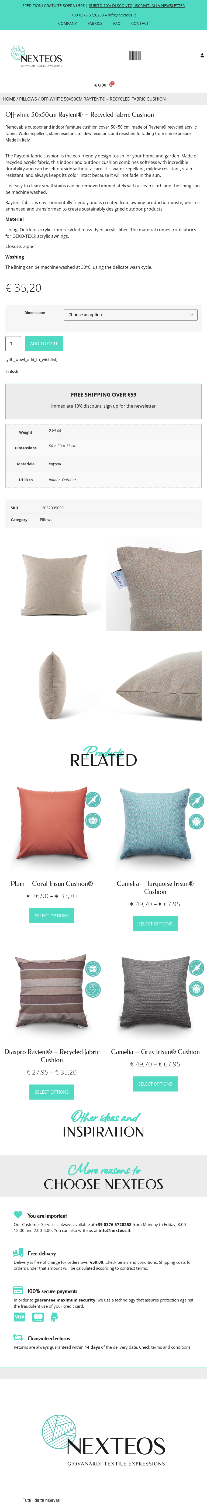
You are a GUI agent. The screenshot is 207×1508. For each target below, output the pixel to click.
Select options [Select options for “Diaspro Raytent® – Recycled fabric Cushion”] (52, 1092)
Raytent (55, 463)
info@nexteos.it (122, 15)
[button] (135, 56)
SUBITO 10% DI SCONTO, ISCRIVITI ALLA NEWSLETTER (137, 5)
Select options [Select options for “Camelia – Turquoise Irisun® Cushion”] (155, 924)
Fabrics (95, 23)
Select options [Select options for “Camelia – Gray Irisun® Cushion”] (155, 1084)
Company (67, 23)
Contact (140, 23)
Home (9, 99)
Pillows (28, 99)
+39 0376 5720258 (87, 15)
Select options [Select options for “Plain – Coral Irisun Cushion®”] (52, 916)
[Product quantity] (13, 343)
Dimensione (35, 313)
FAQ (116, 23)
